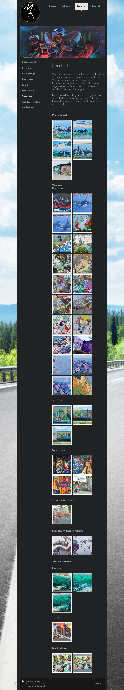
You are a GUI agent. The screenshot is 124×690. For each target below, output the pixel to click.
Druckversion (28, 681)
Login (100, 681)
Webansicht (98, 684)
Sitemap (37, 681)
